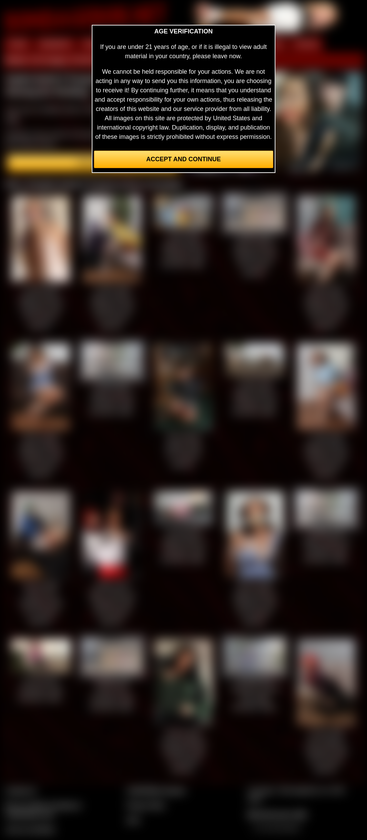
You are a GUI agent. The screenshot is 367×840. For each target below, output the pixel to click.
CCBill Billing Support (155, 790)
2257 (133, 820)
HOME (17, 44)
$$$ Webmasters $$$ (276, 814)
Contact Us (21, 790)
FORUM (306, 44)
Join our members (30, 829)
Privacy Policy (145, 805)
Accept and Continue (183, 159)
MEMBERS (55, 44)
